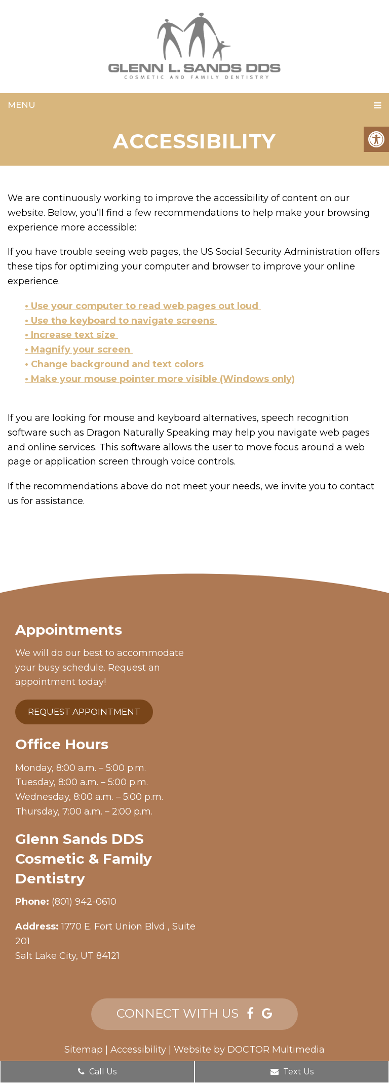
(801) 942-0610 (84, 901)
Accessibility (138, 1049)
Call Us (97, 1071)
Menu (21, 105)
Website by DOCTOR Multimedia (249, 1049)
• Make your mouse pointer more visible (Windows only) (160, 378)
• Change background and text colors (115, 364)
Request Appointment (84, 712)
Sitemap (83, 1049)
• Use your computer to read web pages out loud (143, 306)
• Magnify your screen (79, 349)
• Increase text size (71, 334)
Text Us (292, 1071)
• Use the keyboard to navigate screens (121, 320)
